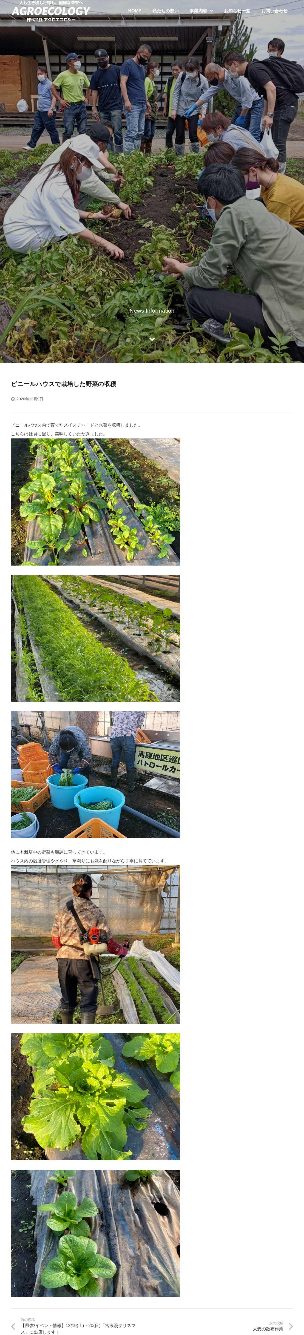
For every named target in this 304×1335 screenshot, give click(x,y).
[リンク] (51, 11)
